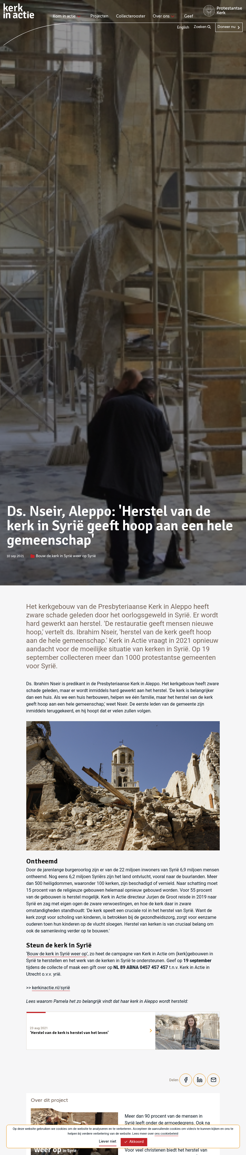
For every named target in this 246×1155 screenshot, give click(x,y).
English (183, 27)
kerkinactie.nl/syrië (51, 987)
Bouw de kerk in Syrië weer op (57, 953)
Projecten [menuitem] (99, 16)
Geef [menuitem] (188, 16)
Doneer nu (226, 27)
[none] (67, 17)
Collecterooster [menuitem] (130, 16)
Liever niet (107, 1141)
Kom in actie (66, 16)
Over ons (163, 16)
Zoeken (202, 27)
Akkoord (134, 1142)
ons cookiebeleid (166, 1133)
